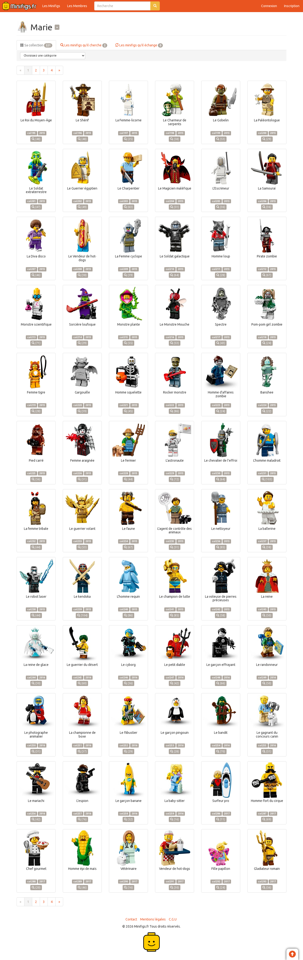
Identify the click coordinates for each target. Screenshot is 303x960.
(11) (220, 819)
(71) (36, 343)
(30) (36, 683)
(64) (174, 275)
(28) (220, 275)
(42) (174, 683)
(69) (267, 819)
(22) (267, 411)
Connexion (269, 6)
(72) (174, 479)
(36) (220, 206)
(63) (128, 206)
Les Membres (77, 6)
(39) (128, 275)
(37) (82, 751)
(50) (267, 615)
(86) (174, 411)
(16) (174, 819)
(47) (36, 206)
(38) (82, 275)
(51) (174, 206)
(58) (174, 139)
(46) (36, 275)
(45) (128, 411)
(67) (267, 275)
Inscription (291, 6)
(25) (128, 139)
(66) (220, 683)
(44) (128, 479)
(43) (220, 343)
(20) (36, 887)
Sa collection (36, 45)
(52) (128, 819)
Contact (131, 919)
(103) (267, 479)
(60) (82, 683)
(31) (82, 479)
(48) (36, 139)
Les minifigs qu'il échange (139, 45)
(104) (82, 615)
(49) (82, 206)
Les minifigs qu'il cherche (83, 45)
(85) (220, 547)
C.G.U (173, 919)
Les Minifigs (51, 6)
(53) (220, 139)
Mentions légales (153, 919)
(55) (128, 343)
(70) (220, 751)
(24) (267, 343)
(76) (82, 819)
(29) (267, 139)
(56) (36, 479)
